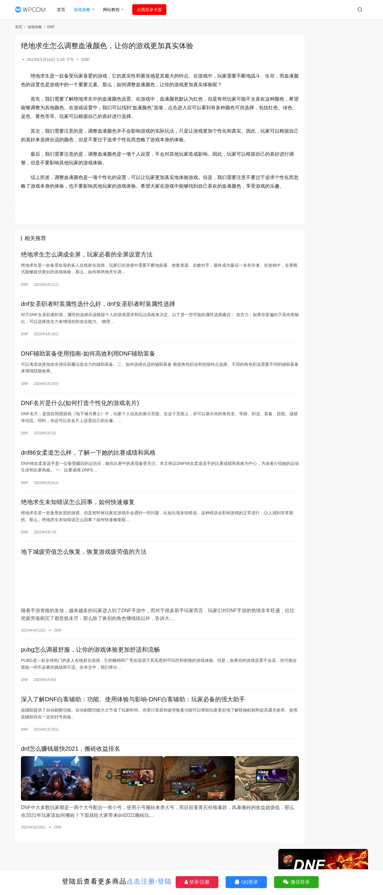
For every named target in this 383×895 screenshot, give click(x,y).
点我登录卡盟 (151, 9)
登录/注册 (197, 882)
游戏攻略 (84, 9)
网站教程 (113, 9)
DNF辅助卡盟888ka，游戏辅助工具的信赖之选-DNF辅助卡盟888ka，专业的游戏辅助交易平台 (324, 500)
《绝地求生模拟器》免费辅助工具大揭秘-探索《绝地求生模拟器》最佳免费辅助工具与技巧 (324, 444)
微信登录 (296, 882)
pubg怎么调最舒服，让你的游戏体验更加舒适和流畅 (90, 658)
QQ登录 (246, 882)
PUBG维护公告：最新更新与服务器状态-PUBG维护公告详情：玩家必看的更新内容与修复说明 (322, 342)
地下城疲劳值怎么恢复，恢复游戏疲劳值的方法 (84, 567)
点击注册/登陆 (149, 881)
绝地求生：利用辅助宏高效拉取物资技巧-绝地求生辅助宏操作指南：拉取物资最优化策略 (324, 540)
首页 (63, 9)
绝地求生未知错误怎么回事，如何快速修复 (78, 516)
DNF (85, 59)
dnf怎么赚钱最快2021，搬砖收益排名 (70, 759)
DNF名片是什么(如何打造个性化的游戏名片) (80, 415)
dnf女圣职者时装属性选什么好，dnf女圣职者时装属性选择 (98, 314)
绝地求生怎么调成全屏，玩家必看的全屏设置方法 (87, 263)
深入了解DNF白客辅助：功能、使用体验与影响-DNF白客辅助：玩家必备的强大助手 (133, 709)
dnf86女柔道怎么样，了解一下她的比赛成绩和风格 (88, 465)
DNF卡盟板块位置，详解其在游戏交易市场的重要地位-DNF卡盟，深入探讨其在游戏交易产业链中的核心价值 (324, 421)
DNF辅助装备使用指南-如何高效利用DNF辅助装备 (88, 364)
